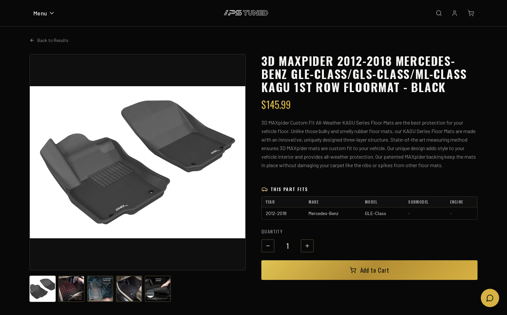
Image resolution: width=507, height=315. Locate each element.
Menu (44, 13)
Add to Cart (369, 270)
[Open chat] (490, 298)
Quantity (272, 231)
